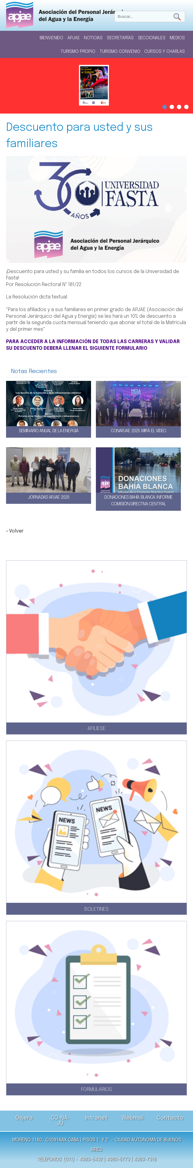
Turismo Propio (78, 51)
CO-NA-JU (60, 1120)
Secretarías (120, 38)
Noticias (93, 38)
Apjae (73, 38)
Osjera (24, 1118)
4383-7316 (145, 1159)
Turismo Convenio (120, 51)
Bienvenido (52, 38)
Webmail (133, 1118)
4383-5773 (118, 1159)
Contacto (170, 1118)
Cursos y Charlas (164, 51)
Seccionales (151, 38)
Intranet (96, 1118)
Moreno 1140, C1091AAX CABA (45, 1140)
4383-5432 (91, 1159)
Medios (177, 38)
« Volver (15, 531)
